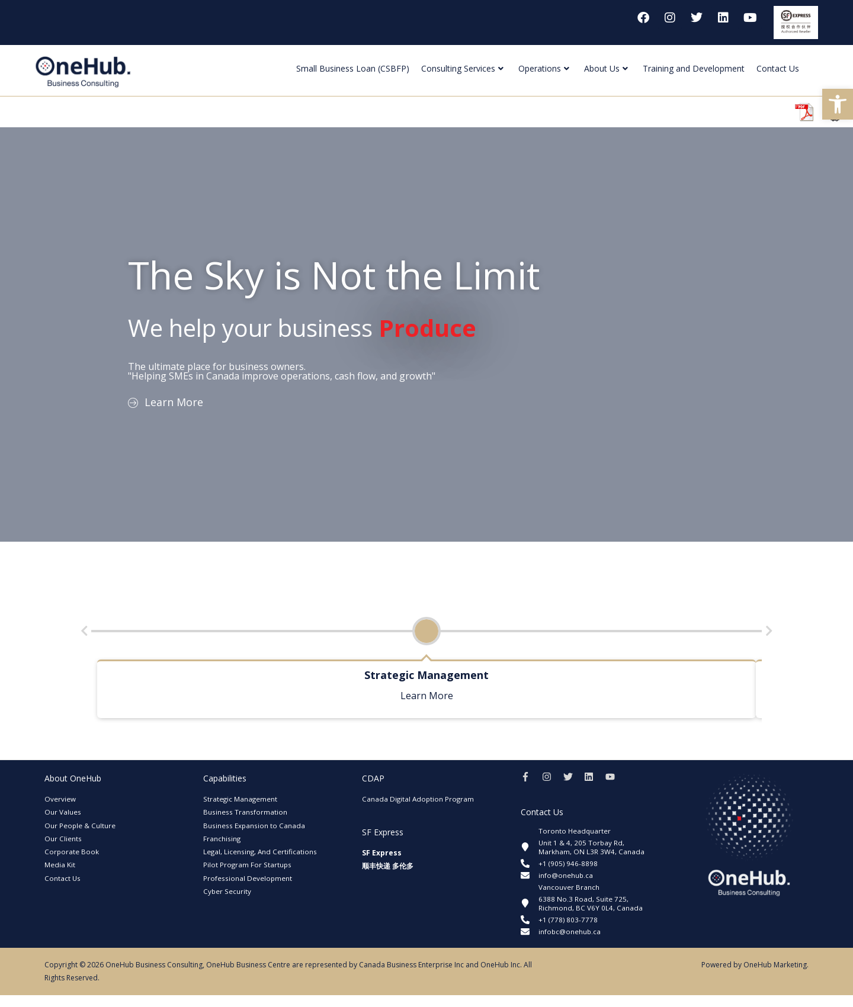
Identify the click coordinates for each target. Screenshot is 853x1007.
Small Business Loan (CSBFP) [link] (352, 68)
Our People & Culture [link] (80, 826)
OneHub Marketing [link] (775, 976)
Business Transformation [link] (245, 812)
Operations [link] (543, 68)
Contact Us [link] (777, 68)
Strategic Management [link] (240, 799)
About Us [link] (606, 68)
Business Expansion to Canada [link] (254, 826)
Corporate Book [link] (72, 852)
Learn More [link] (426, 695)
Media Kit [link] (59, 865)
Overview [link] (60, 799)
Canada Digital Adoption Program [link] (419, 799)
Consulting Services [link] (462, 68)
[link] (837, 104)
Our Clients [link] (63, 839)
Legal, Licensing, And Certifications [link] (261, 852)
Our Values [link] (62, 812)
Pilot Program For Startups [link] (247, 865)
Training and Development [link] (694, 68)
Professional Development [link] (248, 878)
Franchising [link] (222, 839)
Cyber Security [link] (227, 891)
